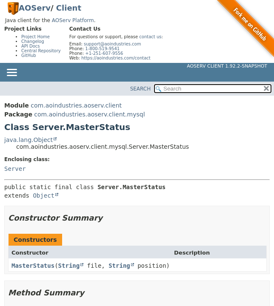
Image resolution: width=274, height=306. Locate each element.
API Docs (30, 46)
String (69, 265)
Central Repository (41, 50)
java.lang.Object (28, 139)
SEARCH (140, 89)
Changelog (32, 41)
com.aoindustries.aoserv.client (76, 105)
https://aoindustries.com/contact (116, 58)
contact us (150, 36)
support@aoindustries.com (112, 44)
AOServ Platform (73, 20)
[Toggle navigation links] (11, 73)
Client (68, 7)
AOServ (35, 7)
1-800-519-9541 (102, 48)
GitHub (28, 55)
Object (43, 195)
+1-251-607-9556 (104, 53)
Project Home (35, 36)
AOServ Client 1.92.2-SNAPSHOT (227, 66)
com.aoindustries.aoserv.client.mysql (89, 114)
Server (15, 168)
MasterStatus (32, 265)
